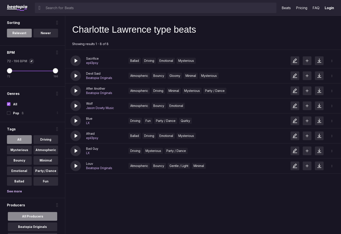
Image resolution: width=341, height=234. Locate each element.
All (15, 104)
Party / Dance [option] (45, 171)
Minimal (191, 75)
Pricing (301, 8)
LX (88, 123)
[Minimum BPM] (9, 70)
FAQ (316, 8)
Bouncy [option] (19, 160)
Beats (286, 8)
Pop (16, 113)
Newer (46, 33)
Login (329, 8)
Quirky (185, 121)
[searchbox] (159, 7)
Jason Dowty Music (100, 108)
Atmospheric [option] (45, 150)
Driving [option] (45, 139)
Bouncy (158, 75)
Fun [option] (45, 181)
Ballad (134, 60)
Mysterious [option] (19, 150)
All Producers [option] (32, 216)
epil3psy (92, 63)
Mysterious (186, 60)
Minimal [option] (46, 160)
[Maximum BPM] (55, 70)
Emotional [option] (19, 171)
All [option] (19, 139)
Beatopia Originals (99, 78)
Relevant (19, 33)
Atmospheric (139, 75)
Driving (149, 60)
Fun (148, 121)
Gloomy (174, 75)
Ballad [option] (19, 181)
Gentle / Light (178, 166)
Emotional (166, 60)
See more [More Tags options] (14, 191)
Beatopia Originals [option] (32, 227)
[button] (75, 61)
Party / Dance (215, 91)
